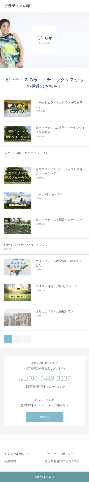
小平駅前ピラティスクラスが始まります (59, 104)
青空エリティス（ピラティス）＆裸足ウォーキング (59, 171)
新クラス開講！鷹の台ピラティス (26, 153)
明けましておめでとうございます (26, 244)
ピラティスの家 (17, 6)
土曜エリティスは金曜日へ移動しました (59, 263)
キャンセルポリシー (17, 453)
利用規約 (10, 461)
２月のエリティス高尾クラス (55, 311)
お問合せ (45, 417)
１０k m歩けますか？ (49, 194)
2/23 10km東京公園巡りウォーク (56, 286)
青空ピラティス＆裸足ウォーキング (59, 219)
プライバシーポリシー (59, 453)
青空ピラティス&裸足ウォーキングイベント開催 (60, 130)
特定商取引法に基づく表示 (62, 461)
